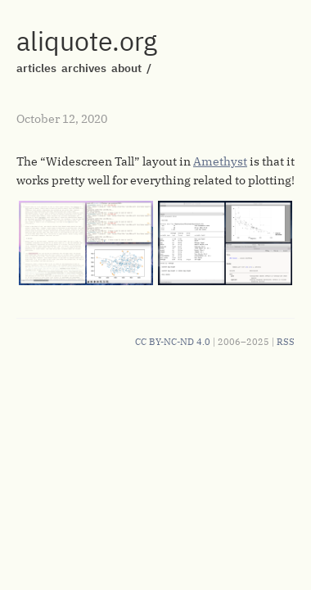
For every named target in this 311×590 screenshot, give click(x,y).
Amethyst (220, 161)
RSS (286, 341)
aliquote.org (86, 41)
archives (83, 68)
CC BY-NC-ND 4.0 (172, 341)
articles (36, 68)
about (126, 68)
